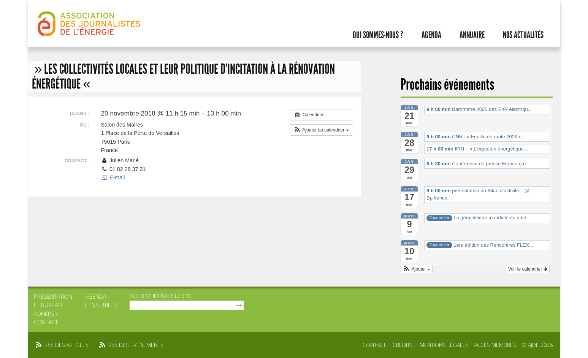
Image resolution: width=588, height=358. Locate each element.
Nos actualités (523, 35)
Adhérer (46, 313)
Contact (46, 322)
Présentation (53, 296)
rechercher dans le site (160, 295)
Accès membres (495, 344)
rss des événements (135, 344)
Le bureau (48, 305)
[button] (321, 130)
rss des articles (66, 344)
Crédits (403, 344)
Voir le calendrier (527, 269)
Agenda (431, 35)
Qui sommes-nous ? (378, 35)
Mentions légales (444, 344)
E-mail (113, 177)
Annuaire (472, 35)
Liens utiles (101, 305)
